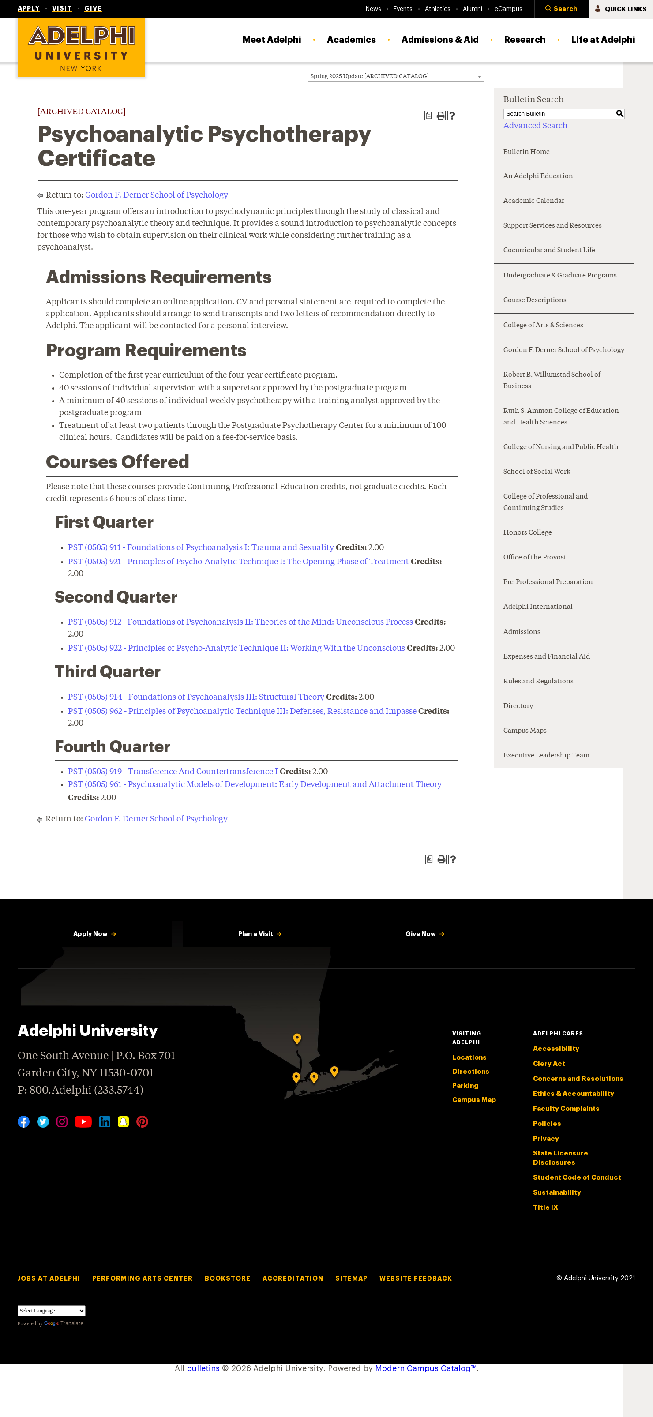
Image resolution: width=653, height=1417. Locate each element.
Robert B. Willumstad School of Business (551, 381)
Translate (63, 1323)
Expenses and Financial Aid (546, 657)
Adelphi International (538, 607)
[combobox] (396, 76)
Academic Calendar (533, 201)
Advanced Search (535, 126)
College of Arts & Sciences (543, 325)
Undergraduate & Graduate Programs (560, 276)
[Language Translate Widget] (52, 1310)
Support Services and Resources (552, 226)
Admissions (521, 632)
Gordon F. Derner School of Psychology (156, 195)
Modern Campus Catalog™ (426, 1368)
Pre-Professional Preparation (548, 582)
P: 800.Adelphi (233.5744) (80, 1089)
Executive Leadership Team (546, 756)
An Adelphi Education (538, 176)
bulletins (203, 1368)
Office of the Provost (535, 558)
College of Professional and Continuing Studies (545, 503)
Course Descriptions (535, 300)
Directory (518, 706)
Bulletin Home (526, 152)
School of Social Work (536, 472)
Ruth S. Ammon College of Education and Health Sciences (561, 417)
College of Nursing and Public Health (561, 447)
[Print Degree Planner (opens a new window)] (429, 115)
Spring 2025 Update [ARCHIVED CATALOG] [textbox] (370, 76)
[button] (561, 9)
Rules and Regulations (538, 682)
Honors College (527, 533)
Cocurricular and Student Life (549, 250)
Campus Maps (525, 731)
